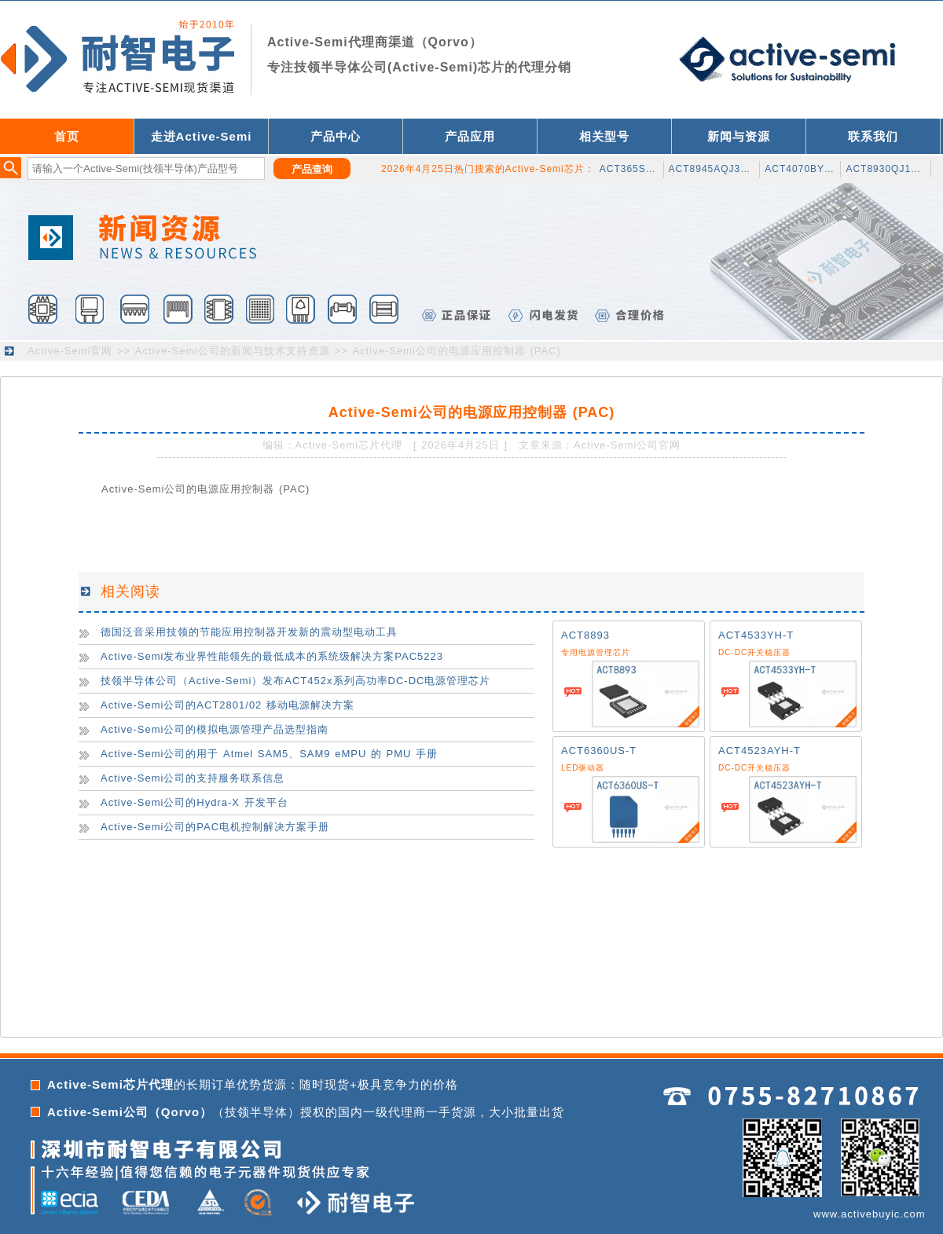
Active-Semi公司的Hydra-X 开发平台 (194, 802)
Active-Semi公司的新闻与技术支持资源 (232, 351)
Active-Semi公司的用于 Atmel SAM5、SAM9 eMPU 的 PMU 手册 (269, 754)
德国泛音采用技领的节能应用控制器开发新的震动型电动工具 (249, 632)
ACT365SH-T (632, 168)
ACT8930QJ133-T (889, 168)
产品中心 (335, 136)
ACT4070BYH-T (803, 168)
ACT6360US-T (599, 750)
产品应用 (470, 136)
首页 (66, 136)
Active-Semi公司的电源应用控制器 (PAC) (457, 351)
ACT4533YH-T (756, 635)
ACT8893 (585, 635)
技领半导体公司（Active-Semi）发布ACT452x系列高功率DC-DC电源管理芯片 (295, 681)
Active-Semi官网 (70, 351)
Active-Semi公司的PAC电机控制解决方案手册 (215, 827)
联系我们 (873, 136)
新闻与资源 (738, 136)
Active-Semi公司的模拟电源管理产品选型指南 (214, 729)
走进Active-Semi (201, 136)
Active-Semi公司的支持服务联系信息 (192, 778)
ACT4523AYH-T (759, 750)
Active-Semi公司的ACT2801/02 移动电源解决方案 (227, 705)
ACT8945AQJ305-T (716, 168)
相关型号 (604, 136)
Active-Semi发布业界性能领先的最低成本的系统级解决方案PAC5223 (272, 656)
